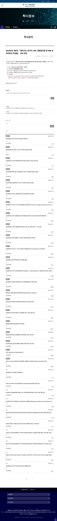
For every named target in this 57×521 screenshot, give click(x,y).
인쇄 (55, 27)
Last (33, 479)
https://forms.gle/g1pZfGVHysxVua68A (18, 76)
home (2, 27)
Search (52, 126)
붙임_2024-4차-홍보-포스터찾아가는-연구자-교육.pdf (18, 93)
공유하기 (51, 27)
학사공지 (32, 21)
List (52, 98)
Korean (53, 1)
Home (43, 1)
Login (48, 1)
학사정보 (27, 21)
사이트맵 (2, 5)
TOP (55, 520)
